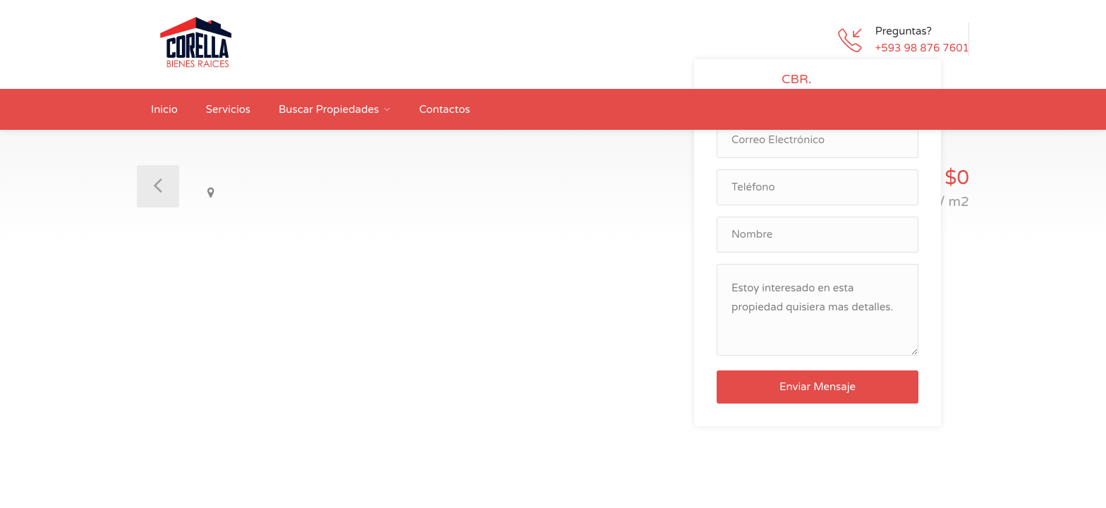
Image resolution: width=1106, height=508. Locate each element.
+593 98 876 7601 (922, 48)
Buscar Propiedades (329, 109)
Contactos (444, 109)
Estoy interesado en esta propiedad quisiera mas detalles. (817, 310)
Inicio (164, 109)
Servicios (228, 109)
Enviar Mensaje (817, 386)
